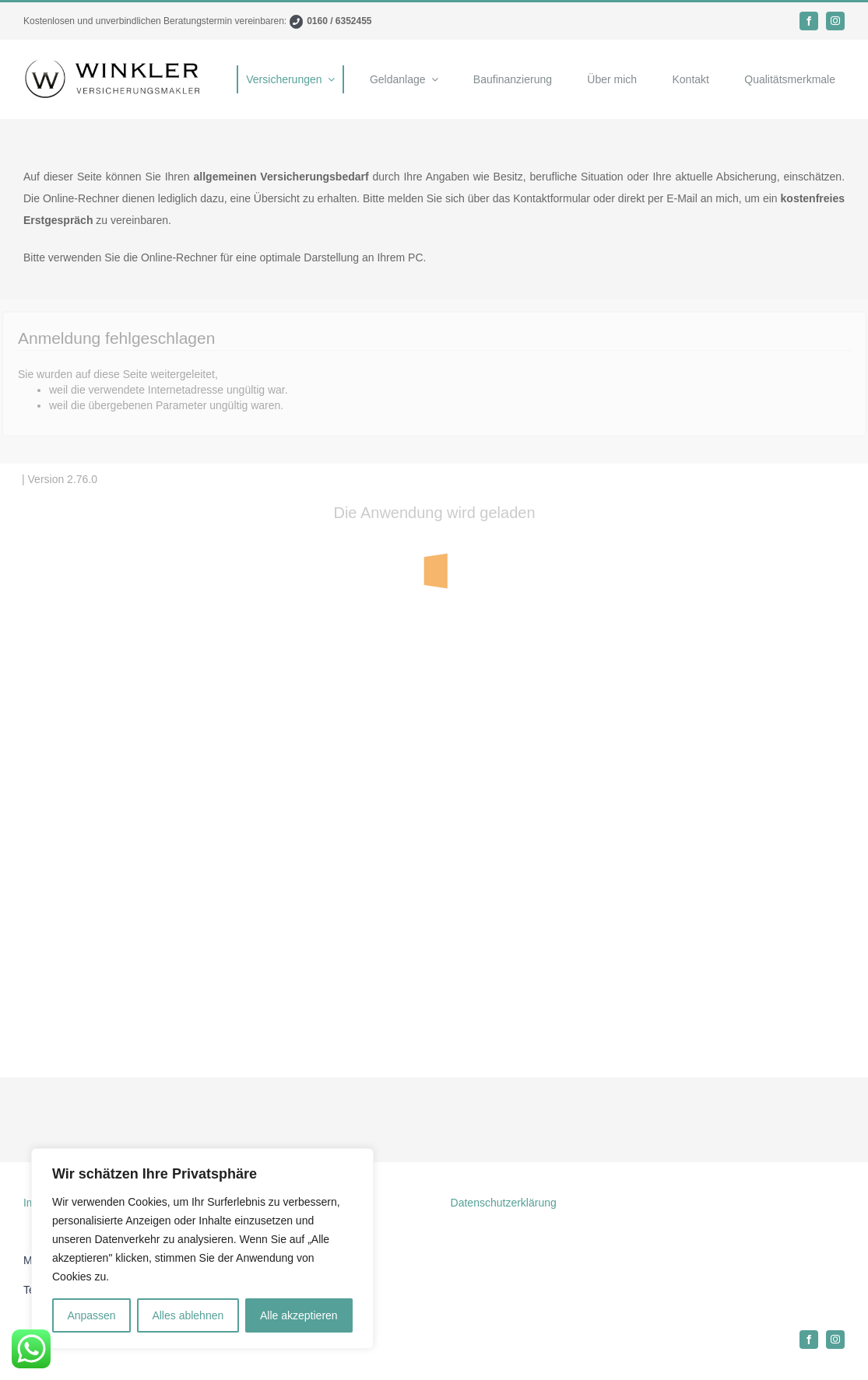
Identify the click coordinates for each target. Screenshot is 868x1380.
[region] (202, 1248)
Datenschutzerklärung (504, 1202)
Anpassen (91, 1315)
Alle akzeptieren (299, 1315)
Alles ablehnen (187, 1315)
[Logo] (113, 64)
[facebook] (808, 21)
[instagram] (835, 21)
